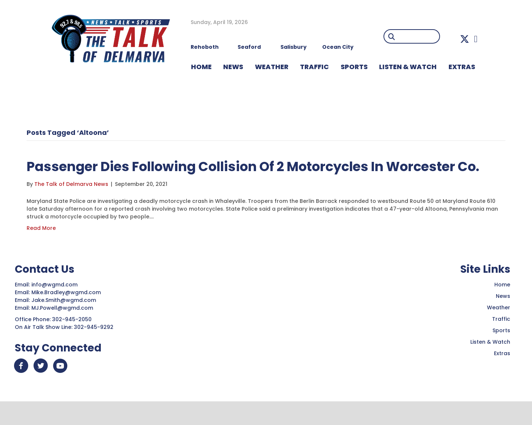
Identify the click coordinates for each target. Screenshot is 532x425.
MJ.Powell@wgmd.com (63, 329)
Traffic (501, 340)
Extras (502, 374)
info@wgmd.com (55, 305)
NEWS (233, 66)
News (503, 317)
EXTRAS (462, 66)
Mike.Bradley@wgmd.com (66, 313)
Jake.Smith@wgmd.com (64, 321)
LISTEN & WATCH (408, 66)
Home (502, 305)
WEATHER (272, 66)
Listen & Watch (490, 363)
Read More (41, 249)
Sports (354, 66)
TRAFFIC (314, 66)
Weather (498, 328)
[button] (464, 39)
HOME (201, 66)
